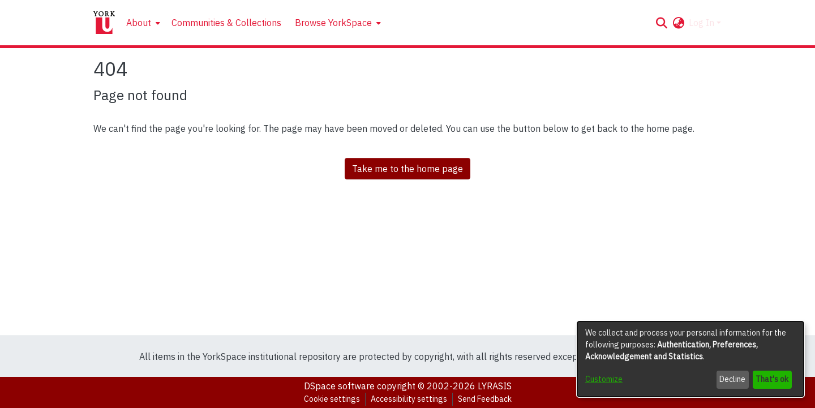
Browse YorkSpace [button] (333, 22)
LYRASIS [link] (495, 386)
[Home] (104, 22)
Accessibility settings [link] (409, 399)
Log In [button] (703, 22)
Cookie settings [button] (332, 399)
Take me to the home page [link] (407, 168)
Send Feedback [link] (485, 399)
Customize (604, 379)
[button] (661, 22)
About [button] (138, 22)
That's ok (772, 379)
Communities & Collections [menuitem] (226, 22)
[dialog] (690, 359)
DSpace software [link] (339, 386)
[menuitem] (142, 22)
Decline (732, 379)
